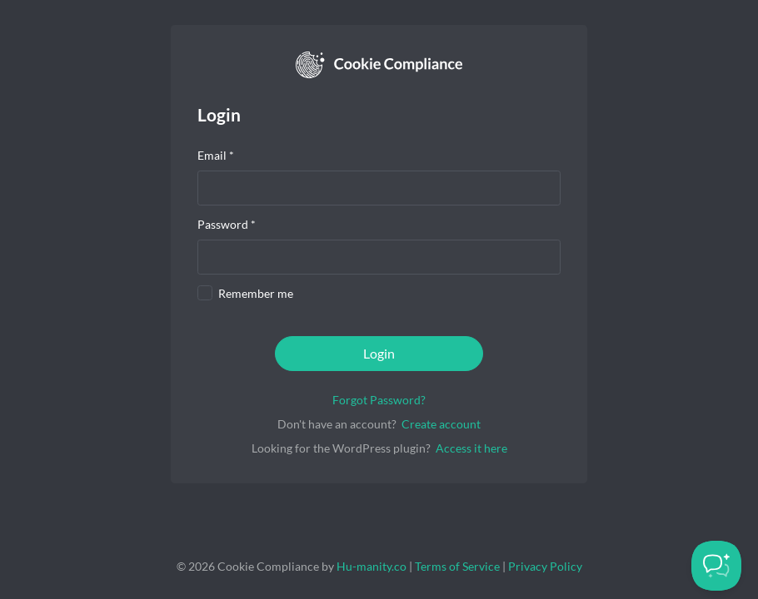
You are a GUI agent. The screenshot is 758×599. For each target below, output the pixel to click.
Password (226, 224)
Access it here (471, 448)
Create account (441, 424)
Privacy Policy (545, 566)
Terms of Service (457, 566)
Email (215, 155)
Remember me (255, 293)
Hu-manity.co (371, 566)
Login (379, 353)
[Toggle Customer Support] (716, 566)
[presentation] (379, 188)
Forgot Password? (379, 400)
